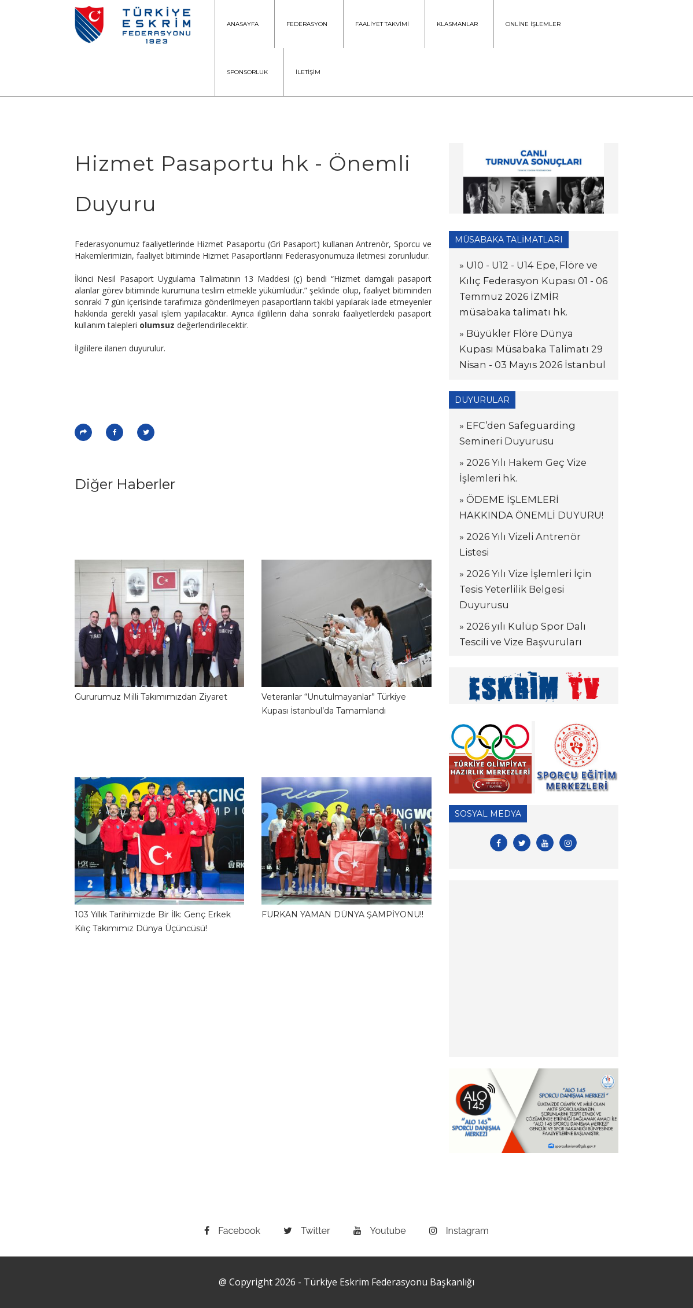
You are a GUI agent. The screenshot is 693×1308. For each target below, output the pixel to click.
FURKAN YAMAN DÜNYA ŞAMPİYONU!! (342, 914)
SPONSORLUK (247, 72)
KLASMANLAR (457, 24)
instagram (459, 1230)
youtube (379, 1230)
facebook (232, 1230)
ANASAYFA (243, 24)
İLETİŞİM (308, 72)
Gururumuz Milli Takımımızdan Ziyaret (151, 697)
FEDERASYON (306, 24)
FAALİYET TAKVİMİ (382, 24)
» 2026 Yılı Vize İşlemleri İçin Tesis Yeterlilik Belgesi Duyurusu (527, 589)
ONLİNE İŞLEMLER (533, 24)
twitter (306, 1230)
